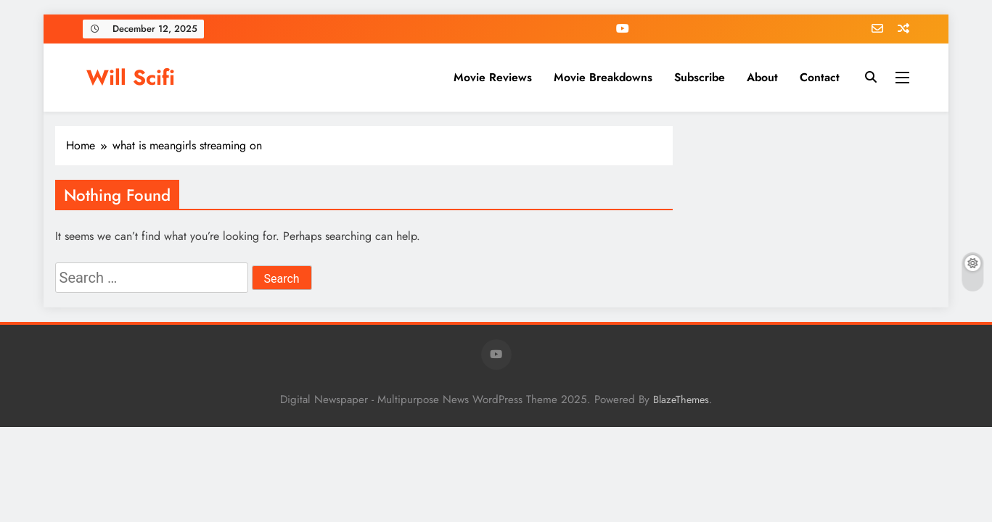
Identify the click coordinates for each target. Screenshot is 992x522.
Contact (820, 77)
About (762, 77)
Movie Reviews (493, 77)
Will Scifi (130, 77)
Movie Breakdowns (603, 77)
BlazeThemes (681, 399)
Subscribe (699, 77)
